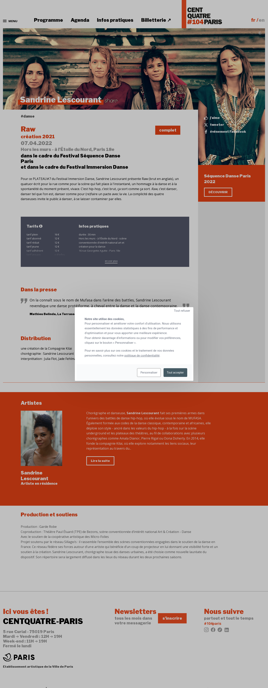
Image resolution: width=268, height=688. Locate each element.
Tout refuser (182, 310)
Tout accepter (175, 372)
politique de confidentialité (142, 355)
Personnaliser (148, 372)
